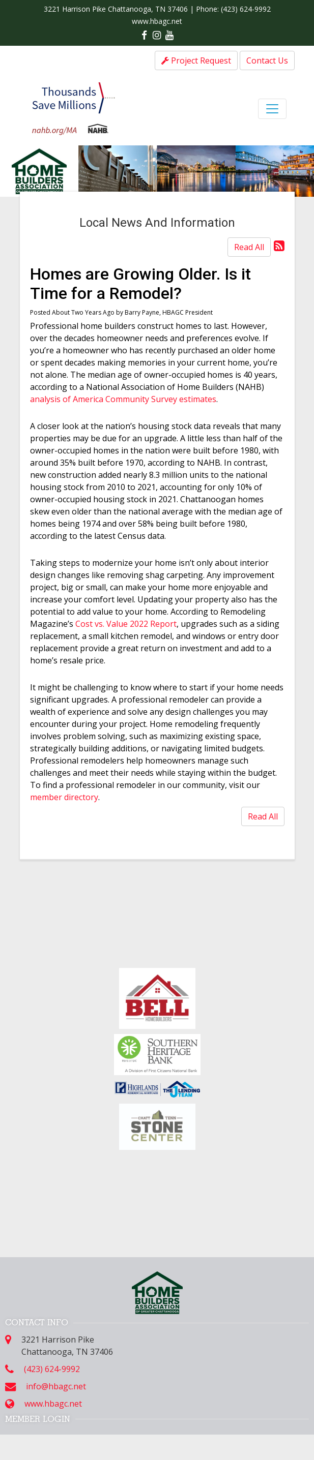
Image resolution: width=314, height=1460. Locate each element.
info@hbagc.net (56, 1386)
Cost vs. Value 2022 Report (126, 623)
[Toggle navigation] (272, 109)
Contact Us (267, 60)
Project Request (196, 60)
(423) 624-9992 (246, 9)
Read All (249, 247)
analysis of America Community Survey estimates (123, 399)
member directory (64, 797)
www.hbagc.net (157, 21)
